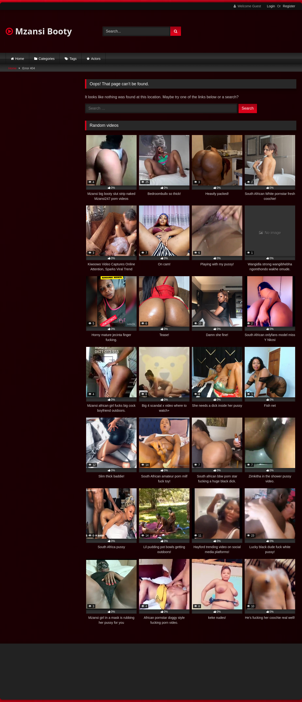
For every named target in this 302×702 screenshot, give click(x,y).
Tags (73, 59)
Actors (96, 59)
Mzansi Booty (39, 31)
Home (19, 59)
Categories (47, 59)
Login (271, 6)
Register (289, 6)
